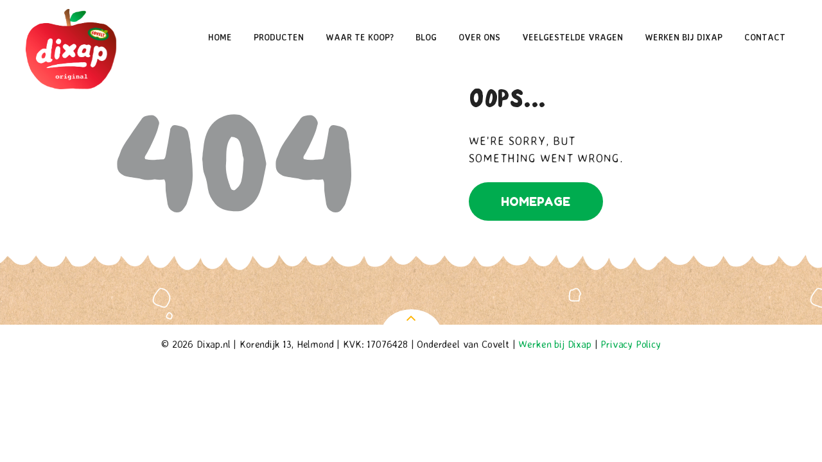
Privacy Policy (630, 344)
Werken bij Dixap (554, 344)
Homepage (535, 201)
